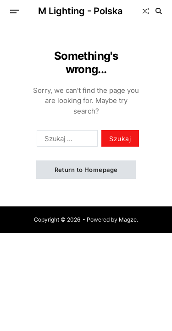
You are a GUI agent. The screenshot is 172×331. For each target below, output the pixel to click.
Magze (128, 219)
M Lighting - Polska (80, 11)
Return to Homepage (86, 169)
